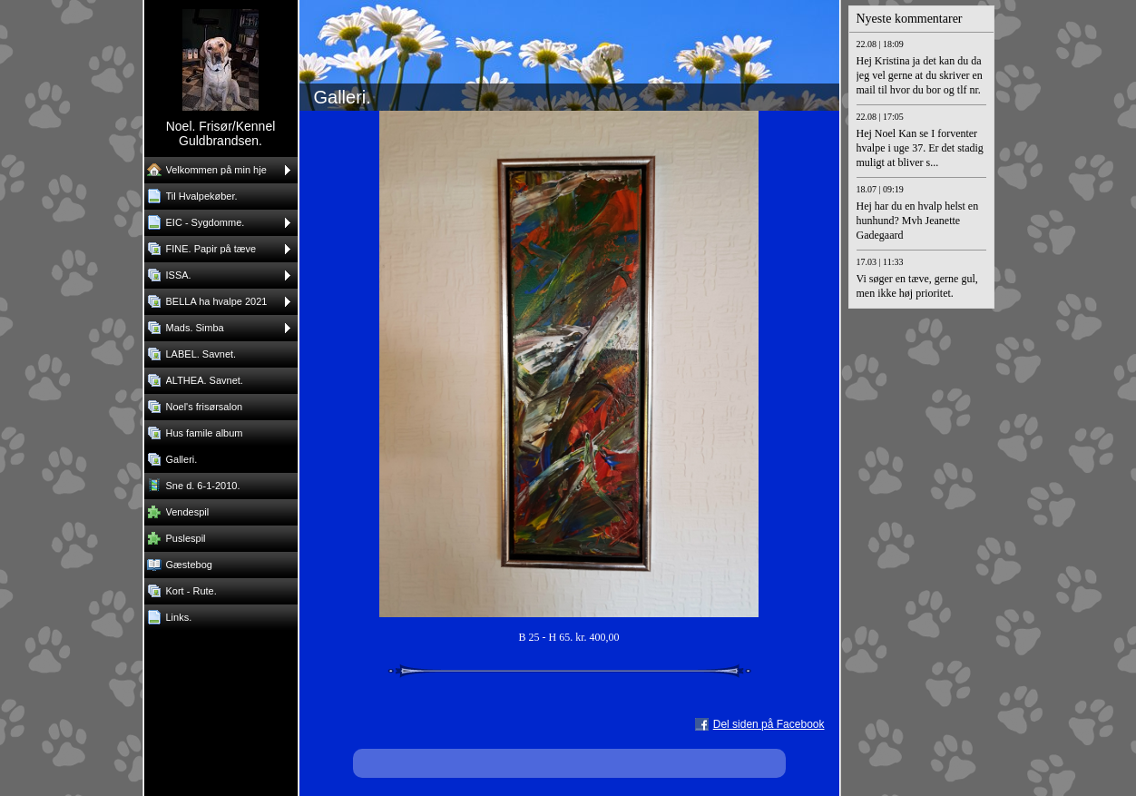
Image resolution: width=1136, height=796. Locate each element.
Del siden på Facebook (769, 724)
